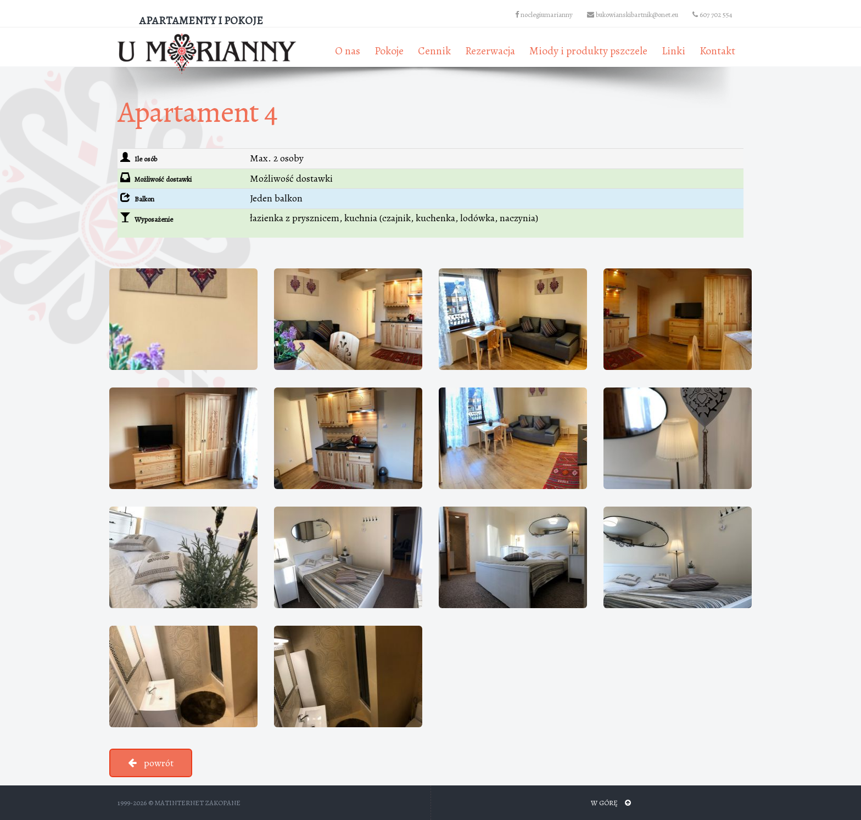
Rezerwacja (490, 50)
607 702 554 (712, 14)
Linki (673, 50)
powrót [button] (151, 763)
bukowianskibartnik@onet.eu (632, 14)
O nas (347, 50)
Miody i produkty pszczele (588, 50)
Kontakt (717, 50)
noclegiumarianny (544, 14)
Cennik (434, 50)
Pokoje (389, 50)
